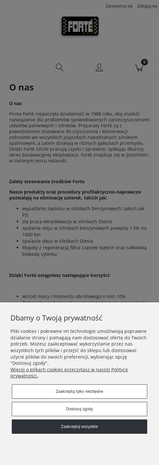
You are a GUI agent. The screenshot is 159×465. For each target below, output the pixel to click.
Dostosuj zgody (79, 409)
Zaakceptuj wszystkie (79, 426)
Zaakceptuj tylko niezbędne (79, 391)
